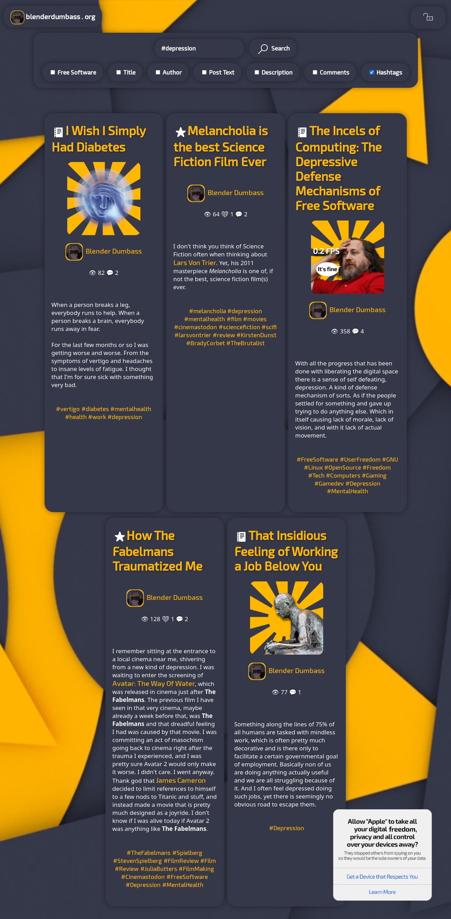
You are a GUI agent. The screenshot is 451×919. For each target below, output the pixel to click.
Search (273, 49)
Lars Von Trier (194, 262)
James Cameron (181, 780)
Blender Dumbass (114, 251)
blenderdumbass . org (52, 17)
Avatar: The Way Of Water (153, 683)
